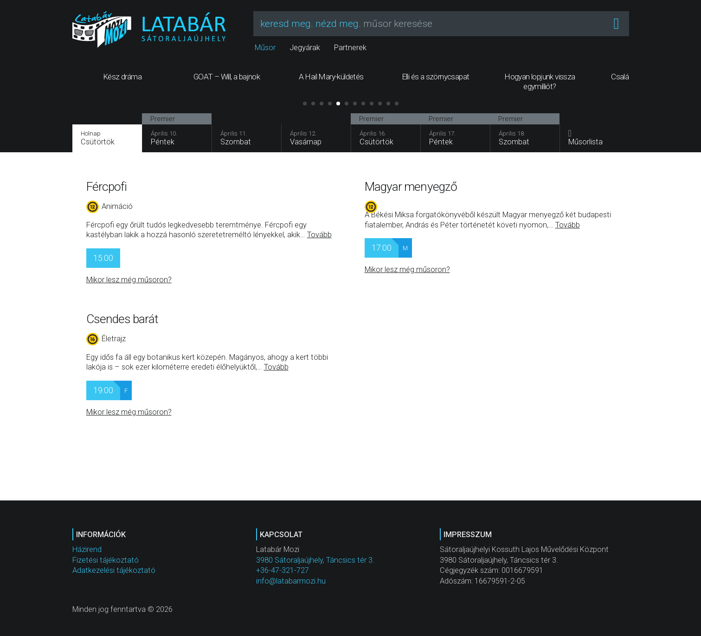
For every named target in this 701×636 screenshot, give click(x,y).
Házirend (87, 549)
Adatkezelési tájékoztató (113, 570)
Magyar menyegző (411, 187)
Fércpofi (106, 187)
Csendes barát (122, 319)
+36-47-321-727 (282, 570)
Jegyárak (304, 47)
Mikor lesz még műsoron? (129, 279)
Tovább (319, 234)
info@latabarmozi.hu (291, 581)
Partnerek (350, 47)
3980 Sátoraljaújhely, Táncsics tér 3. (315, 560)
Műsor (265, 47)
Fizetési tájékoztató (105, 560)
